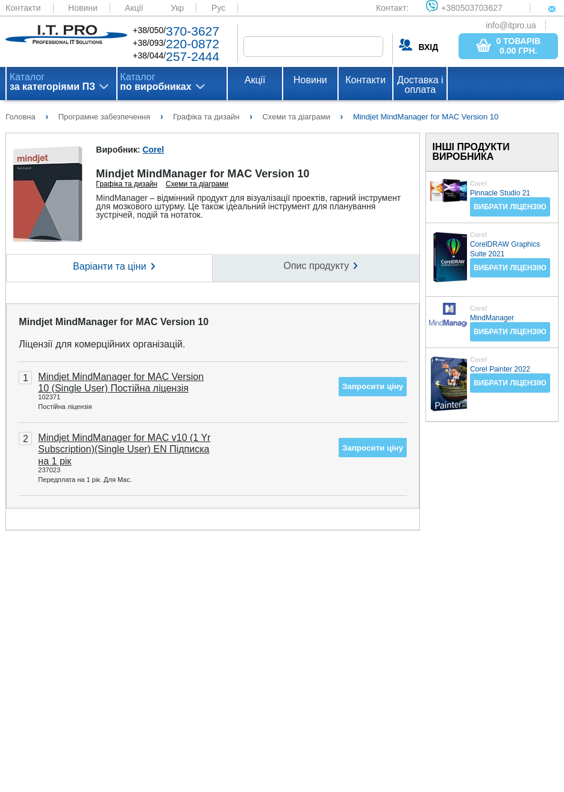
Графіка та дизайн (126, 184)
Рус (218, 8)
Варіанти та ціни (109, 266)
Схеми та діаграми (197, 184)
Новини (83, 8)
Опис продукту (316, 266)
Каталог (52, 82)
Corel (153, 149)
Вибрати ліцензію (510, 207)
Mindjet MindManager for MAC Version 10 (113, 322)
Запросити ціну (372, 386)
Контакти (22, 8)
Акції (134, 8)
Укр (177, 8)
